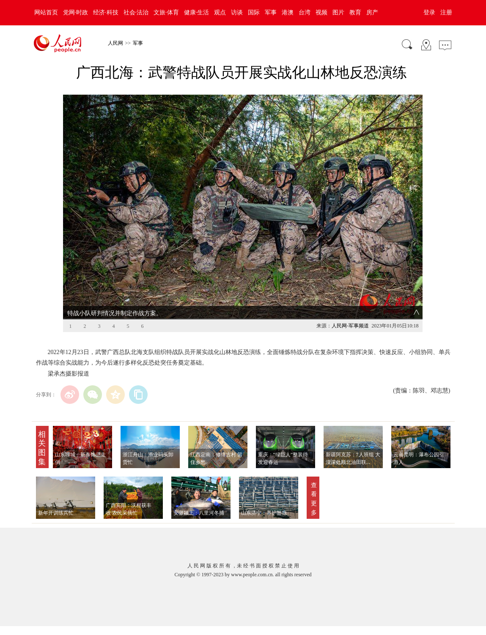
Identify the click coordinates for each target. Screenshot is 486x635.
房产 (372, 12)
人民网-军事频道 (350, 326)
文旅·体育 (166, 12)
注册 (446, 12)
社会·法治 (136, 12)
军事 (271, 12)
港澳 (288, 12)
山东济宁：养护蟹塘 (264, 513)
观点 (220, 12)
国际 (254, 12)
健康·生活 (196, 12)
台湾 (304, 12)
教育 (355, 12)
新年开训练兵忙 (56, 513)
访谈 (237, 12)
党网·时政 (75, 12)
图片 (338, 12)
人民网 (115, 43)
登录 (429, 12)
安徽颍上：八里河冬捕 (198, 513)
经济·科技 (105, 12)
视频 (321, 12)
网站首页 (46, 12)
